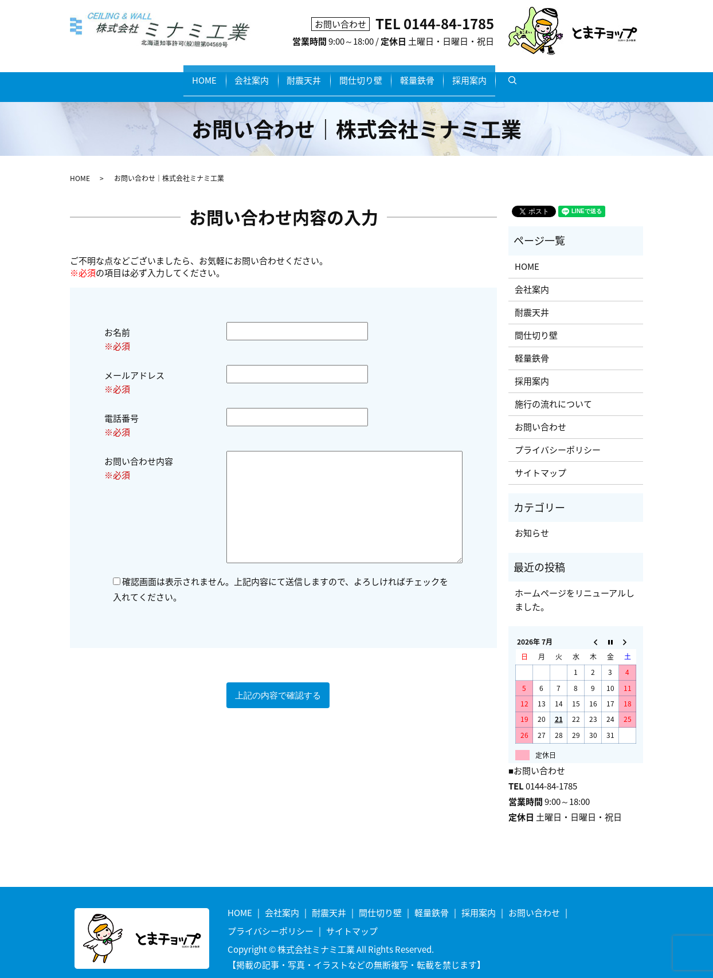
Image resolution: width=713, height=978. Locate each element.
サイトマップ (540, 460)
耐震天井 (296, 74)
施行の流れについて (553, 392)
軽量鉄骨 (442, 74)
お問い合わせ (540, 415)
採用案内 (510, 74)
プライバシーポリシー (558, 437)
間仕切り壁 (368, 74)
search (570, 75)
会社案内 (227, 74)
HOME (163, 74)
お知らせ (532, 521)
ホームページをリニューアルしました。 (574, 588)
